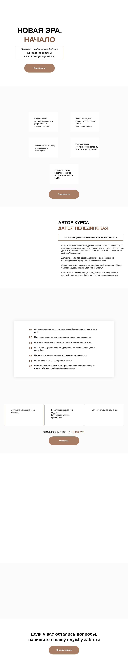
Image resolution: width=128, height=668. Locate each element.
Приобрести (40, 68)
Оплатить (64, 441)
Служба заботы (64, 650)
